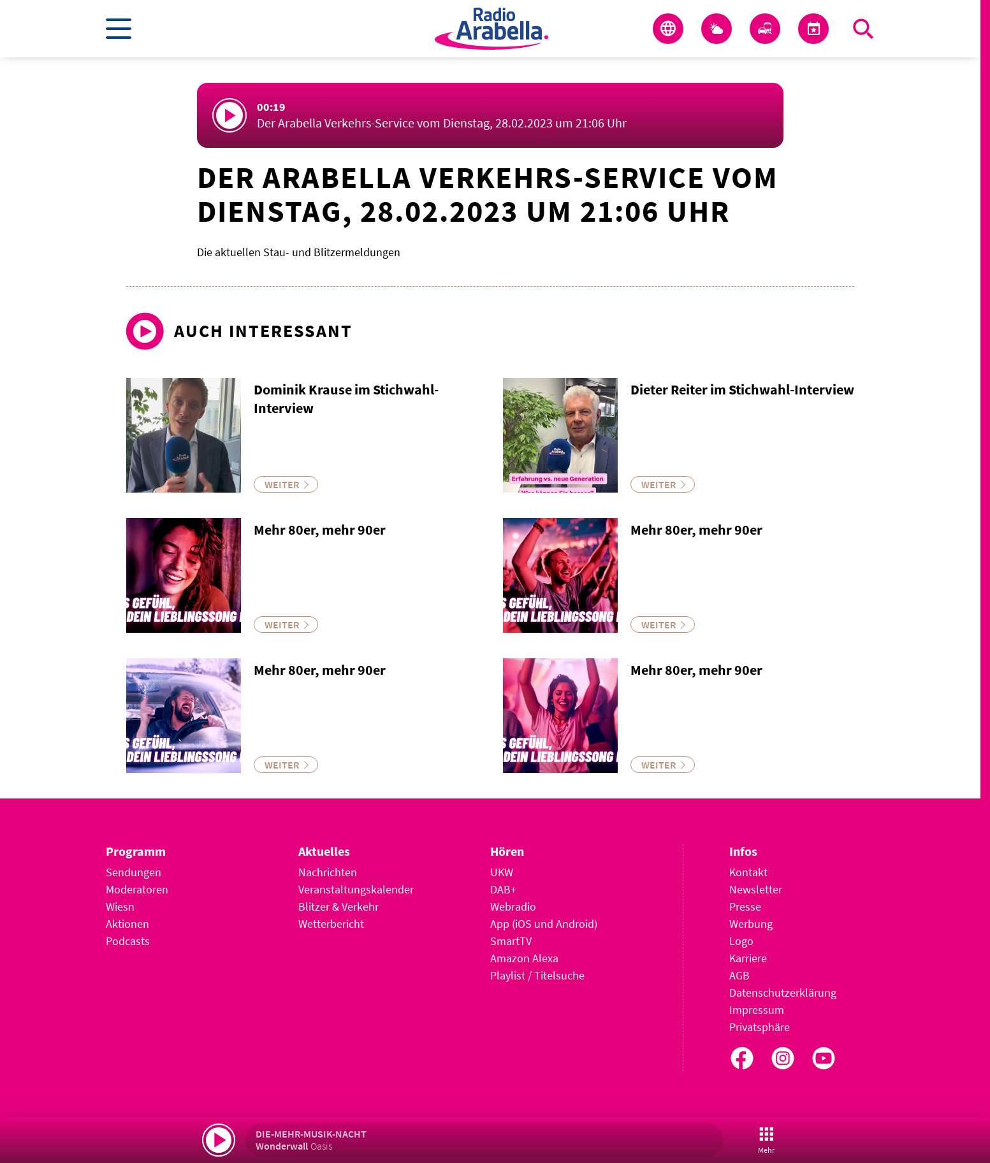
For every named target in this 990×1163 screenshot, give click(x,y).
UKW (501, 872)
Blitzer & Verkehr (338, 906)
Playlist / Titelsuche (537, 975)
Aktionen (127, 923)
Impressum (756, 1009)
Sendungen (133, 872)
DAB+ (503, 889)
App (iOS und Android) (543, 923)
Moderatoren (137, 889)
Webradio (513, 906)
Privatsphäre (759, 1027)
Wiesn (120, 906)
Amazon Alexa (524, 958)
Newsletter (755, 889)
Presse (745, 906)
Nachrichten (327, 872)
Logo (741, 941)
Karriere (748, 958)
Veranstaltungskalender (356, 889)
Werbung (751, 923)
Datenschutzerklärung (782, 992)
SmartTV (511, 941)
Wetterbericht (331, 923)
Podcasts (128, 941)
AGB (739, 975)
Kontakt (748, 872)
